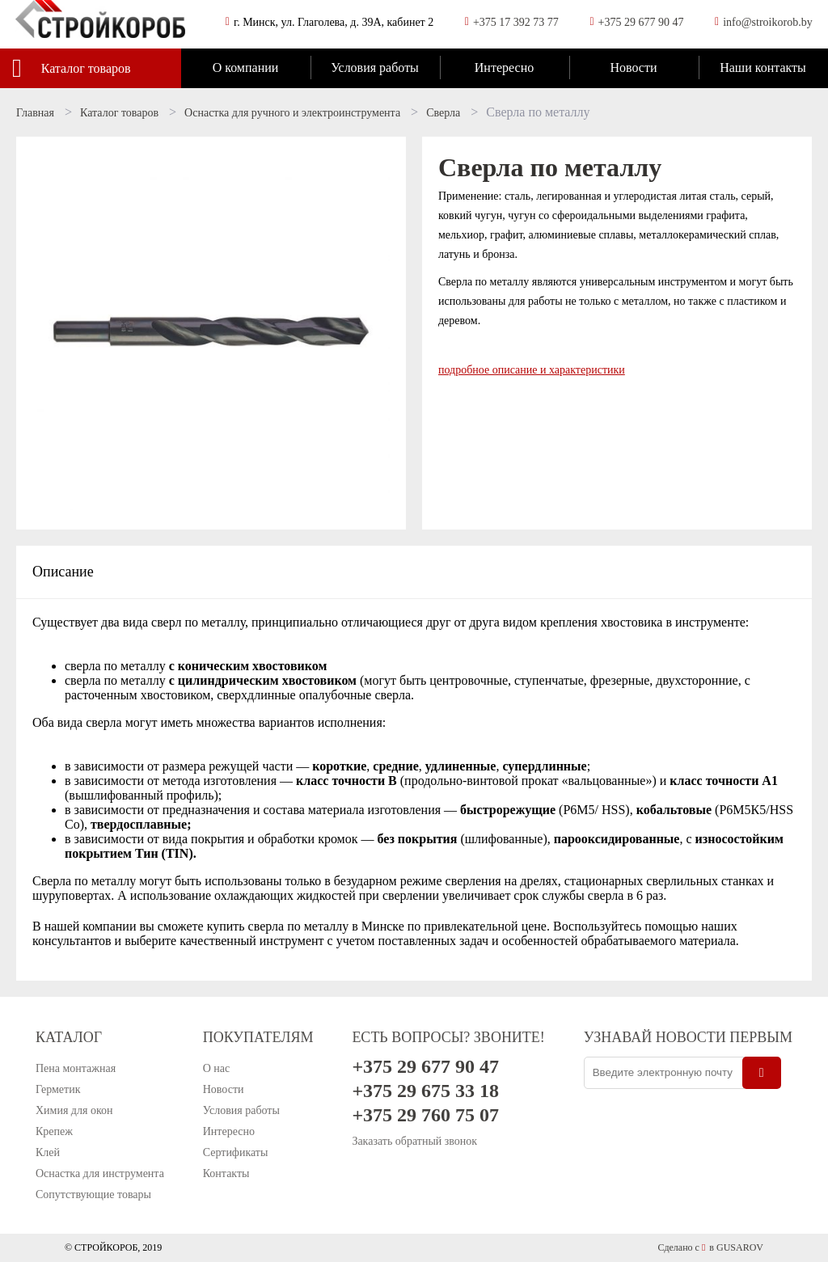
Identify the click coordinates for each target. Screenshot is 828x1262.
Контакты (226, 1173)
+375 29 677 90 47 (641, 22)
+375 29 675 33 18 (425, 1090)
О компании (246, 67)
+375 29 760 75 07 (425, 1114)
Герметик (58, 1089)
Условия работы (375, 67)
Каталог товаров (86, 68)
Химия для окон (74, 1110)
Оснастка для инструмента (100, 1173)
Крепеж (54, 1131)
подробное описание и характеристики (531, 370)
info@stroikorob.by (768, 22)
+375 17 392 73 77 (516, 22)
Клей (48, 1152)
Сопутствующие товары (93, 1194)
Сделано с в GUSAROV (710, 1247)
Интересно (504, 67)
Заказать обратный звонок (414, 1141)
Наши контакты (763, 67)
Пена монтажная (76, 1068)
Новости (633, 67)
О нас (216, 1068)
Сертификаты (235, 1152)
